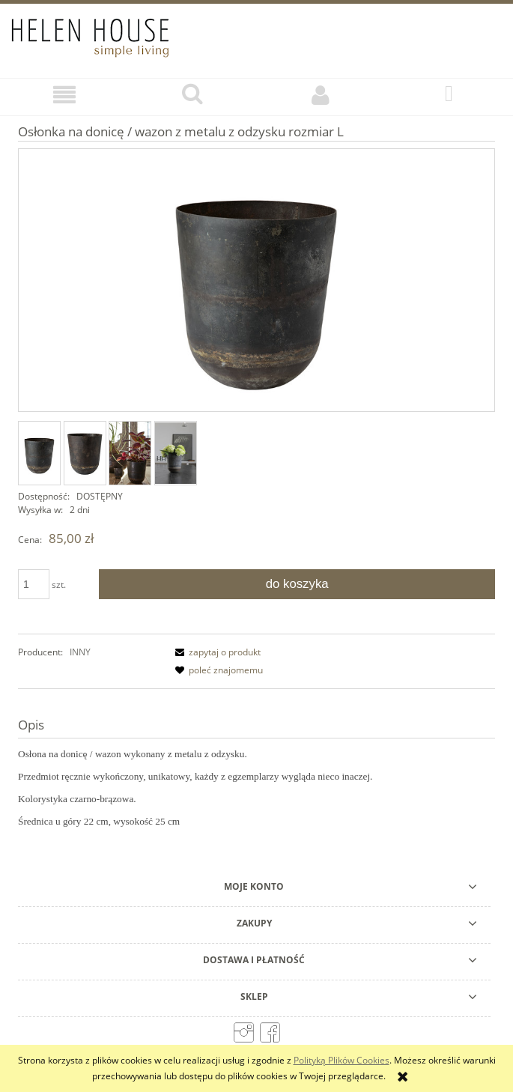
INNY (80, 652)
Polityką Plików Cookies (341, 1060)
